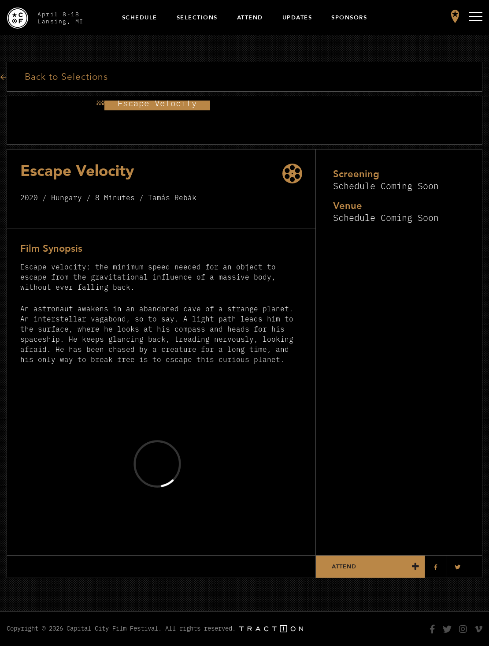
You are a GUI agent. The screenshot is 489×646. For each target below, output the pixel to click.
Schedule (139, 18)
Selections (197, 18)
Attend (250, 18)
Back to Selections (66, 77)
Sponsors (349, 18)
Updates (297, 18)
